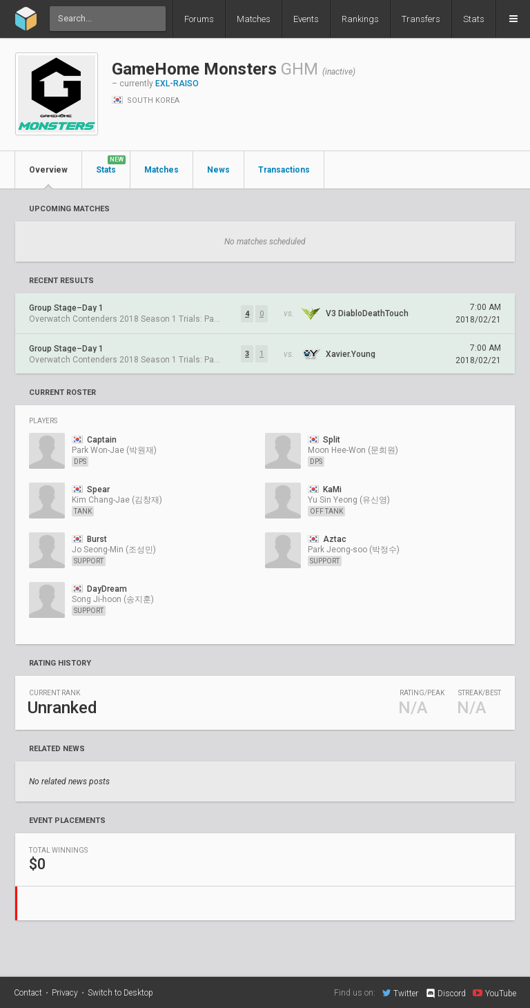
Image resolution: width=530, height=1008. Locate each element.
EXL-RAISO (177, 83)
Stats (473, 19)
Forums (199, 19)
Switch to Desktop (120, 993)
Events (306, 19)
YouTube (494, 993)
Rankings (360, 19)
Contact (28, 993)
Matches (254, 19)
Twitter (400, 993)
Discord (445, 993)
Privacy (65, 993)
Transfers (421, 19)
